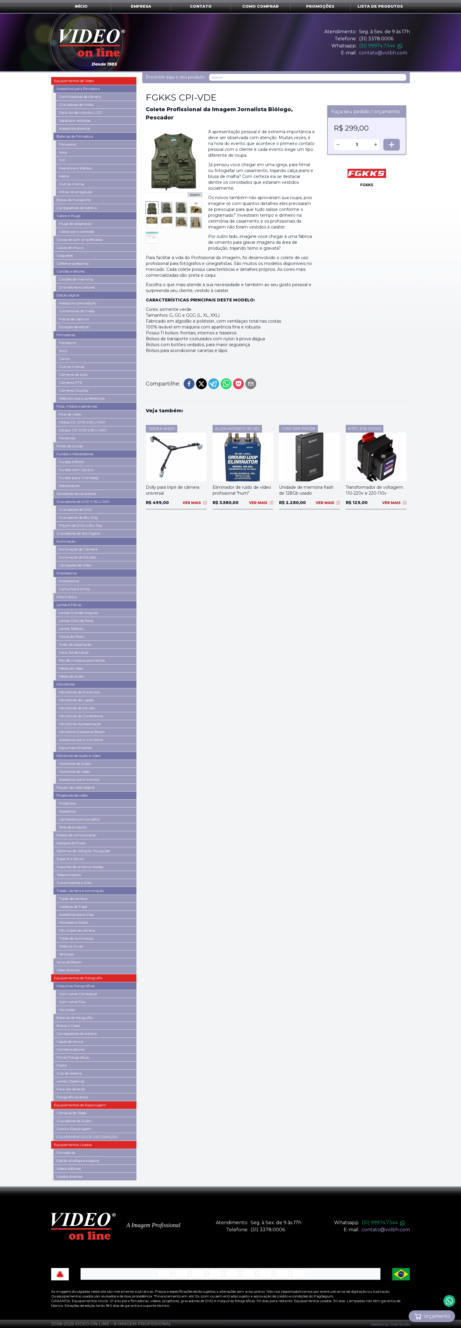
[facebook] (189, 383)
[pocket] (238, 383)
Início (81, 6)
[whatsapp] (226, 383)
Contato (201, 6)
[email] (250, 383)
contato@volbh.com (383, 53)
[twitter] (201, 383)
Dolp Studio (400, 1324)
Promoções (320, 6)
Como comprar (260, 6)
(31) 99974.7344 (380, 46)
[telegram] (213, 383)
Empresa (141, 6)
